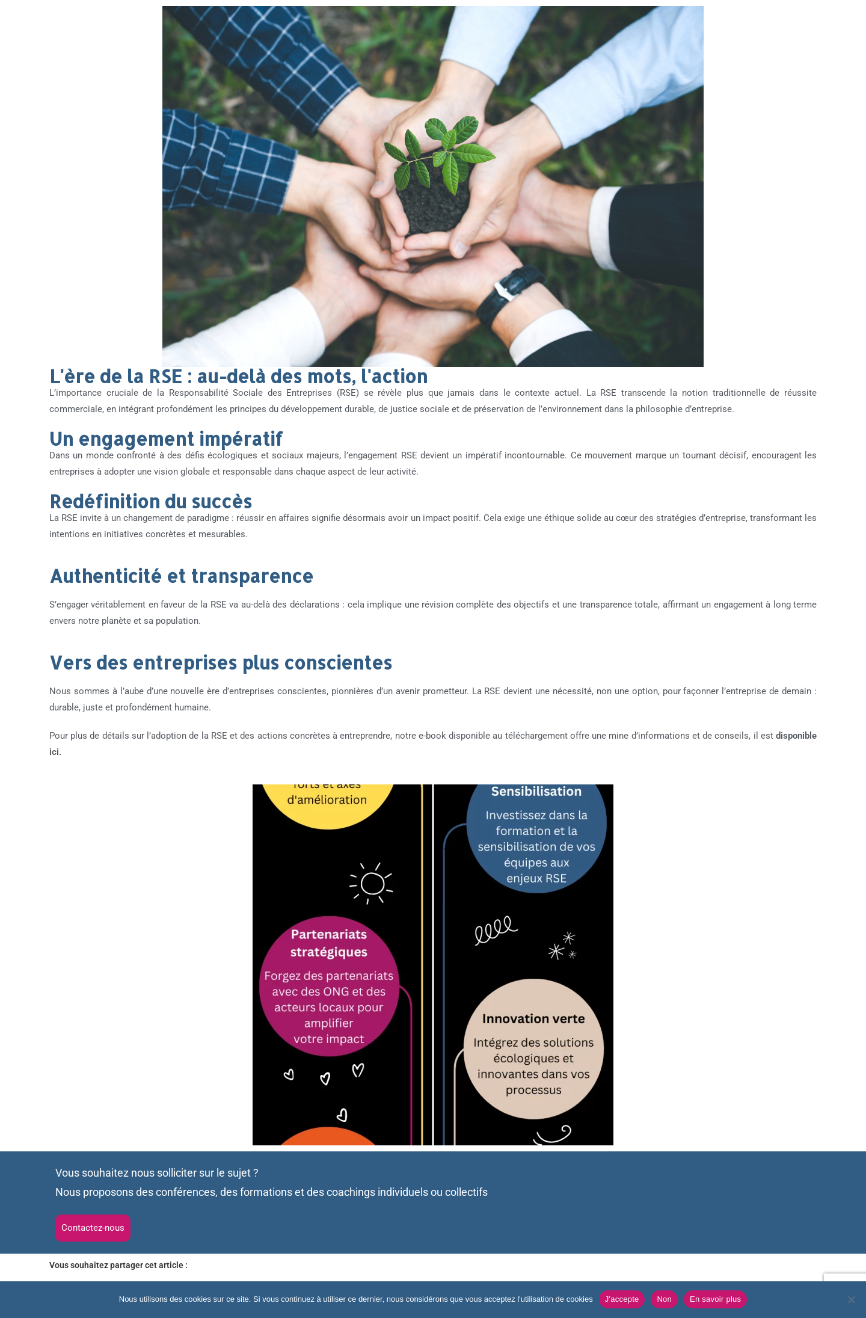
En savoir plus (715, 1299)
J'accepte (622, 1299)
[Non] (851, 1299)
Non (664, 1299)
